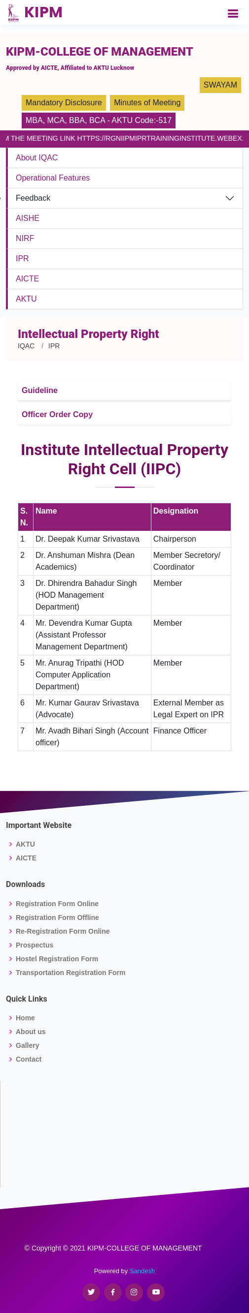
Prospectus (34, 945)
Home (25, 1017)
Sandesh (142, 1271)
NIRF (25, 238)
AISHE (27, 218)
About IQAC (37, 157)
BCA (97, 120)
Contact (28, 1059)
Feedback (33, 198)
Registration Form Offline (57, 917)
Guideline (40, 390)
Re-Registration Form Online (63, 931)
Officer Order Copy (57, 414)
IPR (22, 258)
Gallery (27, 1045)
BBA (77, 120)
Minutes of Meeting (147, 102)
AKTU (26, 299)
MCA (56, 120)
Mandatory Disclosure (64, 102)
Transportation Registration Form (70, 972)
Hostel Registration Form (57, 958)
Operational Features (53, 178)
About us (31, 1031)
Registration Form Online (57, 903)
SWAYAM (220, 85)
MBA (34, 120)
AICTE (27, 279)
